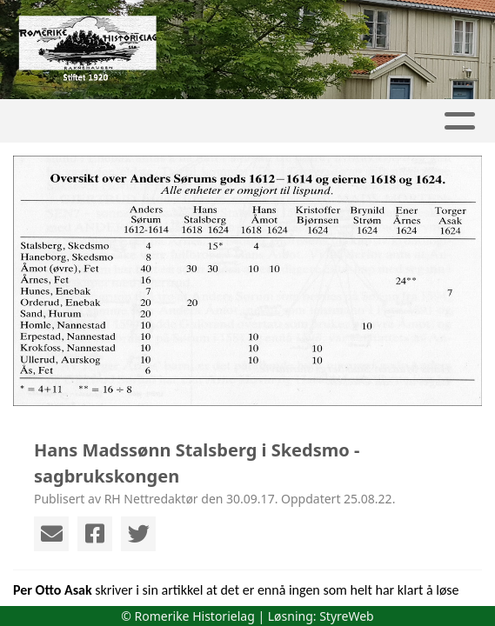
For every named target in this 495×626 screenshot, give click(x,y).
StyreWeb (346, 616)
